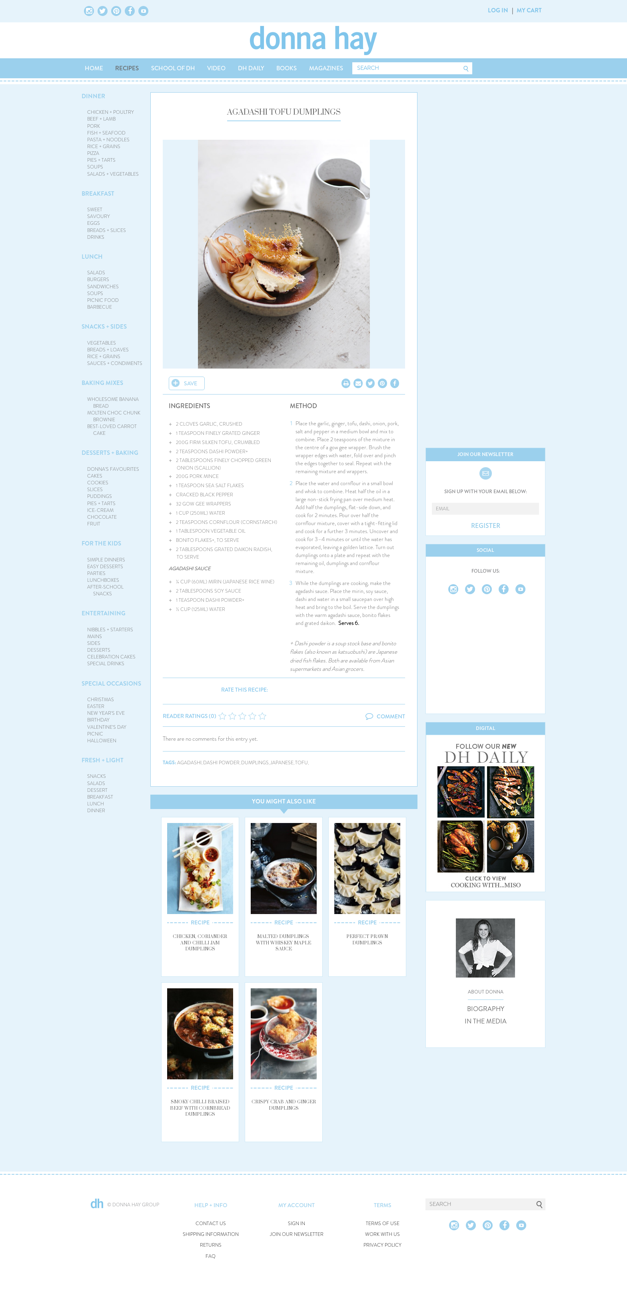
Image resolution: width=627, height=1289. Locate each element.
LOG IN (498, 10)
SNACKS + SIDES (104, 326)
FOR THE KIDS (101, 543)
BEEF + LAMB (101, 119)
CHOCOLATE (102, 517)
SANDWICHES (103, 286)
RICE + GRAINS (103, 146)
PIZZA (93, 153)
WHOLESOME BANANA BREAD (113, 403)
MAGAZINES (326, 68)
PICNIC (95, 734)
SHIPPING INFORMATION (211, 1234)
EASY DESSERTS (105, 566)
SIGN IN (296, 1223)
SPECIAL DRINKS (105, 663)
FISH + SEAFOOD (106, 133)
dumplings (255, 763)
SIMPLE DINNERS (106, 559)
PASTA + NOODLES (108, 139)
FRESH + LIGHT (103, 760)
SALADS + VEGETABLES (113, 174)
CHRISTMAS (100, 699)
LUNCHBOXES (103, 580)
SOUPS (95, 167)
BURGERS (98, 279)
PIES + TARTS (101, 160)
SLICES (95, 489)
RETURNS (211, 1245)
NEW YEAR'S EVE (106, 713)
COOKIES (97, 482)
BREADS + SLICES (106, 230)
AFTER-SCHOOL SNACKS (105, 590)
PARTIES (96, 573)
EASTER (95, 706)
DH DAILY (251, 68)
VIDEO (216, 68)
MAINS (94, 636)
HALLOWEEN (101, 740)
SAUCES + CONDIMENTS (114, 363)
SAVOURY (98, 216)
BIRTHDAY (98, 720)
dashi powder (221, 763)
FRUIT (93, 523)
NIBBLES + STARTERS (110, 629)
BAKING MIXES (102, 383)
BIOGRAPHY (485, 1009)
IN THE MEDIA (486, 1021)
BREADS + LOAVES (108, 349)
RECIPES (127, 68)
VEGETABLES (101, 343)
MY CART (529, 10)
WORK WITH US (382, 1234)
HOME (94, 68)
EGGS (93, 223)
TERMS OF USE (382, 1223)
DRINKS (95, 237)
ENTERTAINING (104, 613)
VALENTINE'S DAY (106, 727)
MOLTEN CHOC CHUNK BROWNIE (113, 416)
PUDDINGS (99, 496)
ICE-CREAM (100, 510)
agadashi (189, 763)
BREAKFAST (98, 193)
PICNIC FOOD (103, 300)
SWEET (94, 209)
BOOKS (286, 68)
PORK (93, 126)
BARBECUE (99, 307)
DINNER (93, 96)
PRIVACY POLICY (382, 1245)
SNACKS (96, 776)
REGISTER (485, 526)
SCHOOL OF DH (173, 68)
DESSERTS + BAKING (110, 452)
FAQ (211, 1256)
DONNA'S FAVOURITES (113, 469)
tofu (301, 763)
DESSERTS (98, 650)
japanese (282, 763)
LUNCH (92, 256)
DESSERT (97, 790)
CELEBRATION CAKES (111, 656)
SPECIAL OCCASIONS (111, 683)
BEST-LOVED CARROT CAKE (112, 430)
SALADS (96, 272)
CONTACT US (211, 1223)
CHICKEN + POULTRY (110, 112)
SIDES (93, 643)
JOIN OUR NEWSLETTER (296, 1234)
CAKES (94, 476)
